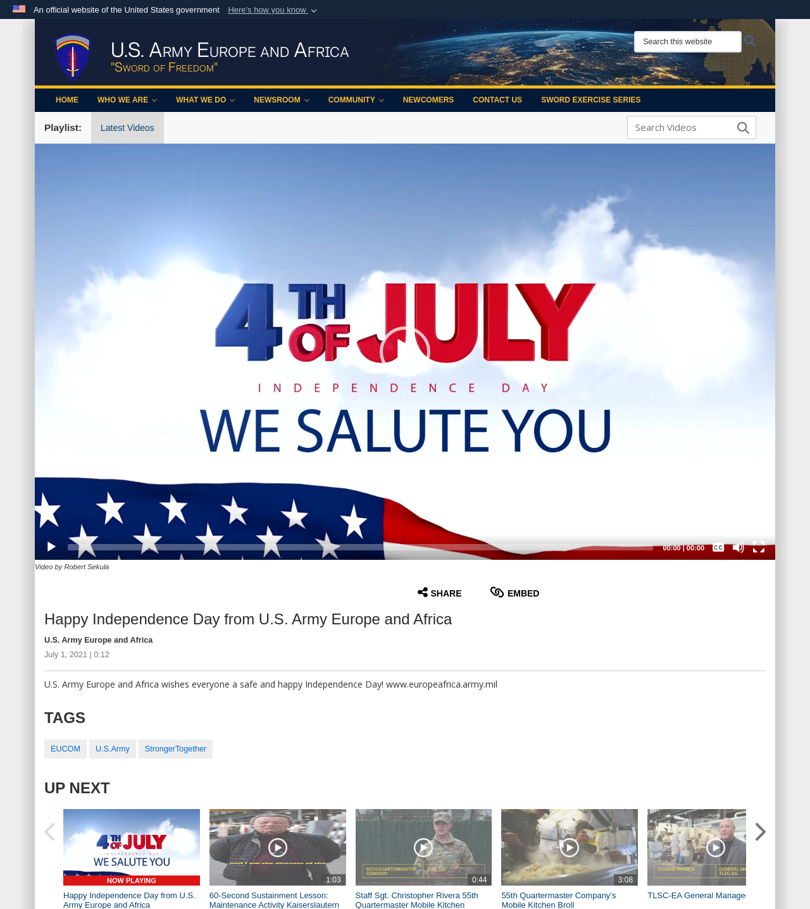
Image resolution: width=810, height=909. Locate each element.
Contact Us (497, 100)
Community (356, 100)
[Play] (51, 547)
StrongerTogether (175, 749)
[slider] (360, 547)
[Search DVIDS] (688, 127)
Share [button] (440, 592)
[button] (274, 10)
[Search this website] (688, 42)
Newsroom (281, 100)
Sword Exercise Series (590, 100)
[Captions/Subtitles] (718, 547)
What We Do (205, 100)
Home (67, 100)
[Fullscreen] (758, 547)
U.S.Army (113, 749)
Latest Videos (127, 128)
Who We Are (127, 100)
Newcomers (428, 100)
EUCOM (65, 749)
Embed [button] (515, 592)
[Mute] (738, 547)
